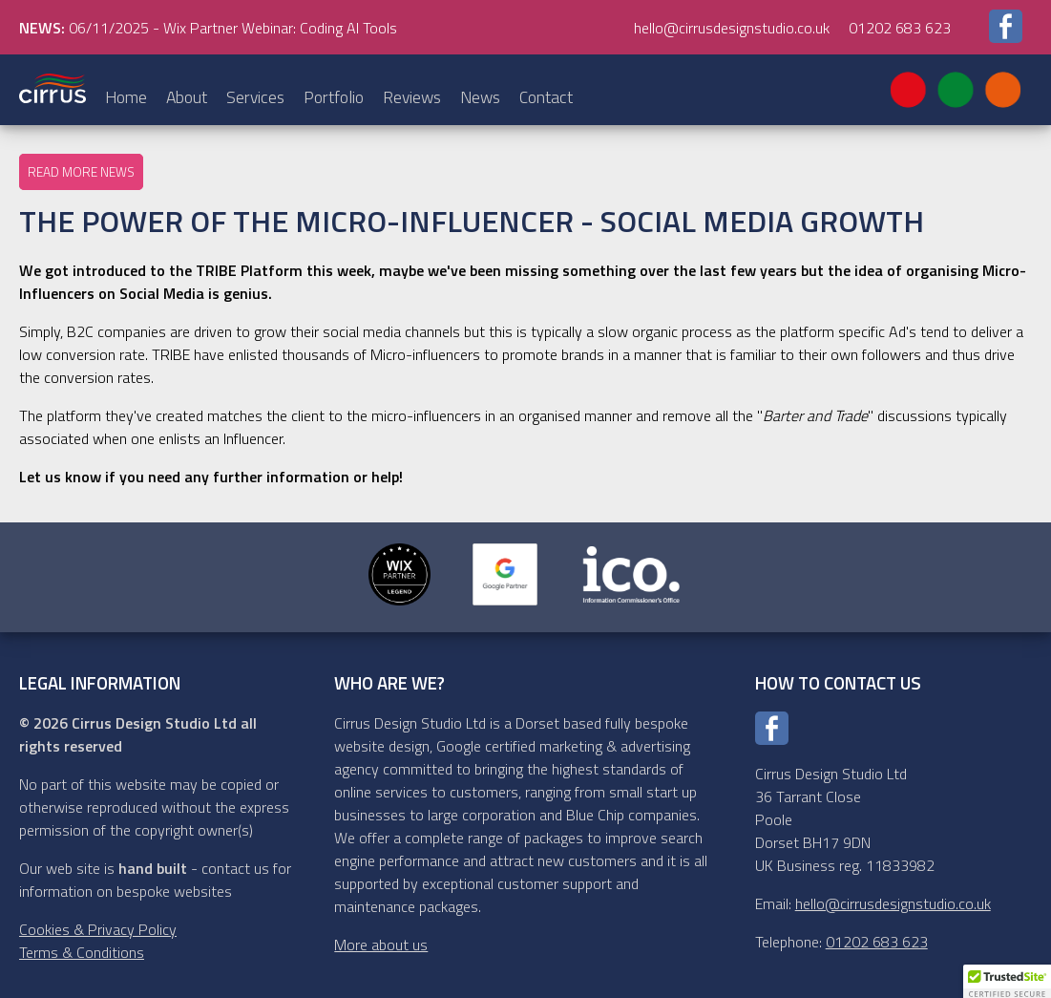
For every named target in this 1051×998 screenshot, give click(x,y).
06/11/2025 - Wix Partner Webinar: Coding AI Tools (208, 27)
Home (126, 97)
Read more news (81, 171)
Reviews (412, 97)
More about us (381, 944)
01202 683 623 (900, 27)
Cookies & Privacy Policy (98, 929)
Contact (546, 97)
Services (255, 97)
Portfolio (334, 97)
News (480, 97)
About (186, 97)
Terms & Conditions (81, 952)
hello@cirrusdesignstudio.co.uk (732, 27)
